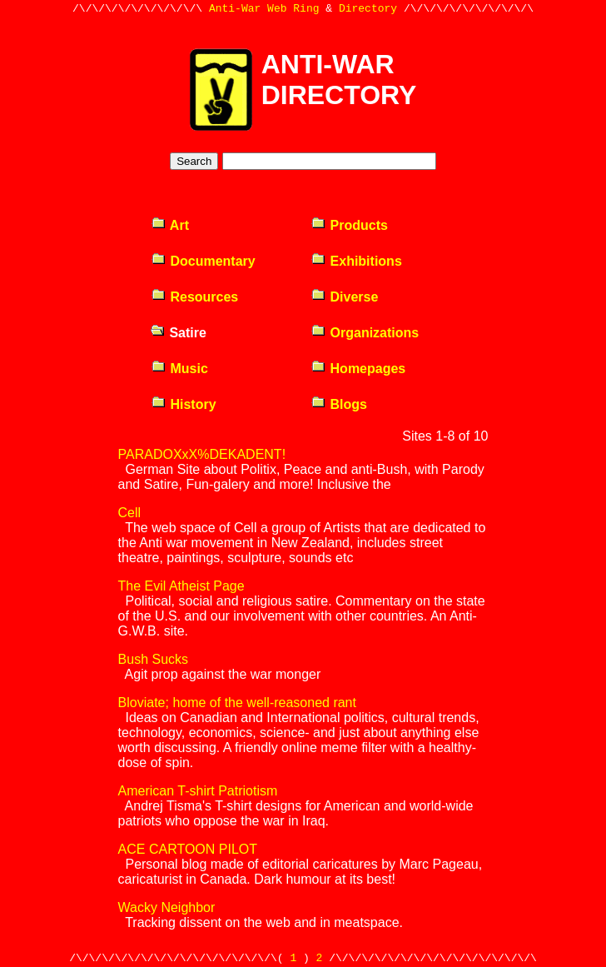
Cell (130, 513)
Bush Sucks (153, 659)
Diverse (344, 297)
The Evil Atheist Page (181, 586)
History (183, 404)
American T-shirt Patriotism (198, 791)
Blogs (338, 404)
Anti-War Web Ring (264, 9)
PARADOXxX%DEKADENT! (202, 454)
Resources (194, 297)
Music (179, 368)
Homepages (357, 368)
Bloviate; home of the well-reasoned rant (237, 702)
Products (349, 225)
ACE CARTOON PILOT (187, 849)
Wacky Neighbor (167, 907)
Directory (368, 9)
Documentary (203, 261)
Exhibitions (356, 261)
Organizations (364, 333)
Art (170, 225)
